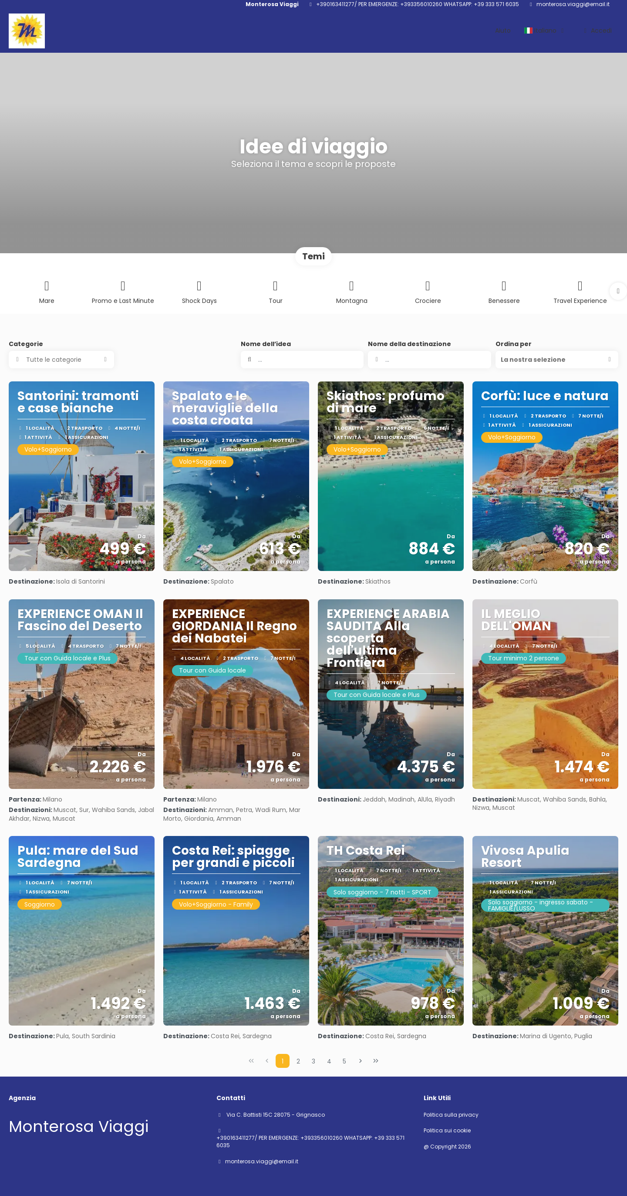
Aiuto (503, 30)
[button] (618, 291)
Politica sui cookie (447, 1130)
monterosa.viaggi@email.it (573, 4)
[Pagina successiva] (360, 1061)
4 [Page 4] (329, 1061)
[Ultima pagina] (376, 1061)
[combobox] (429, 359)
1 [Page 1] (282, 1061)
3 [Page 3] (313, 1061)
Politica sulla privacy (451, 1114)
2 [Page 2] (298, 1061)
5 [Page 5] (344, 1061)
